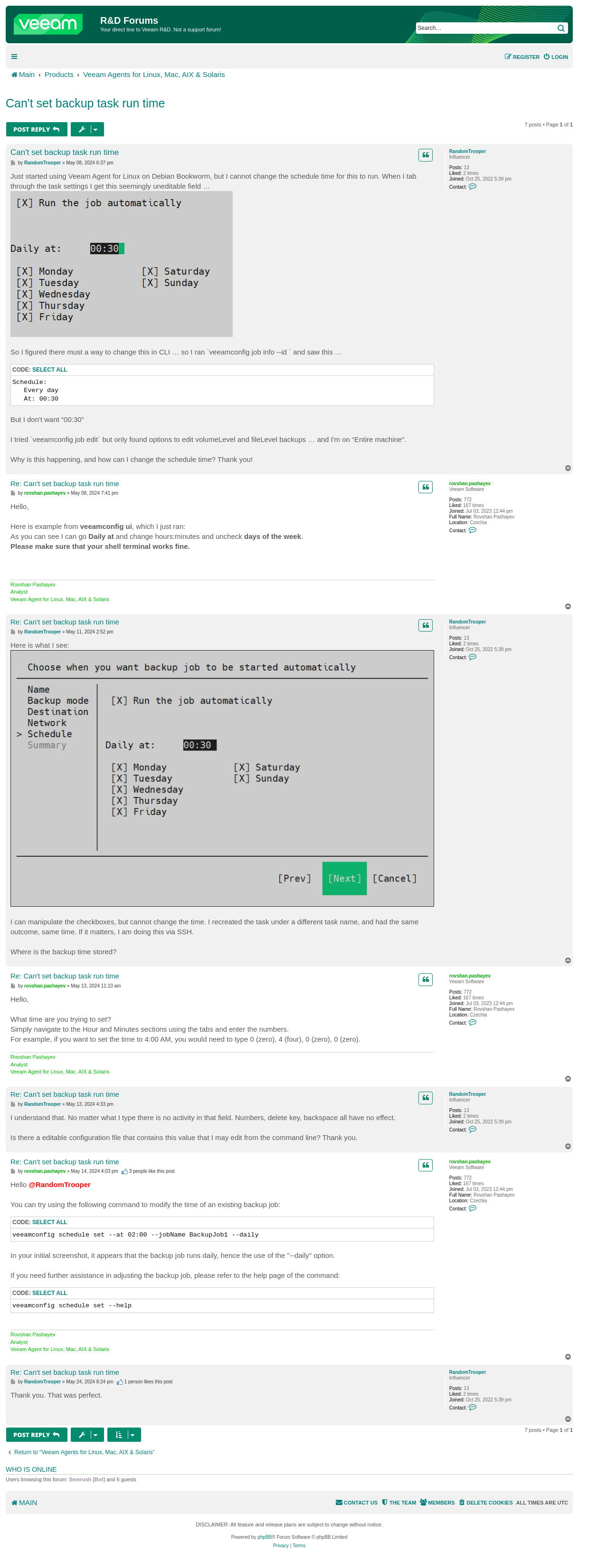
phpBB (264, 1537)
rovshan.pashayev (470, 483)
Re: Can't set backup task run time (64, 483)
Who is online (31, 1469)
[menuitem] (555, 57)
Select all (49, 369)
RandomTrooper (467, 151)
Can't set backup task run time (85, 103)
